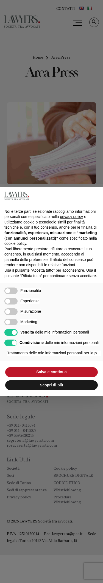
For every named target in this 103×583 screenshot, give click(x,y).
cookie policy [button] (15, 243)
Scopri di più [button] (51, 385)
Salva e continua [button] (51, 372)
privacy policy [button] (71, 216)
